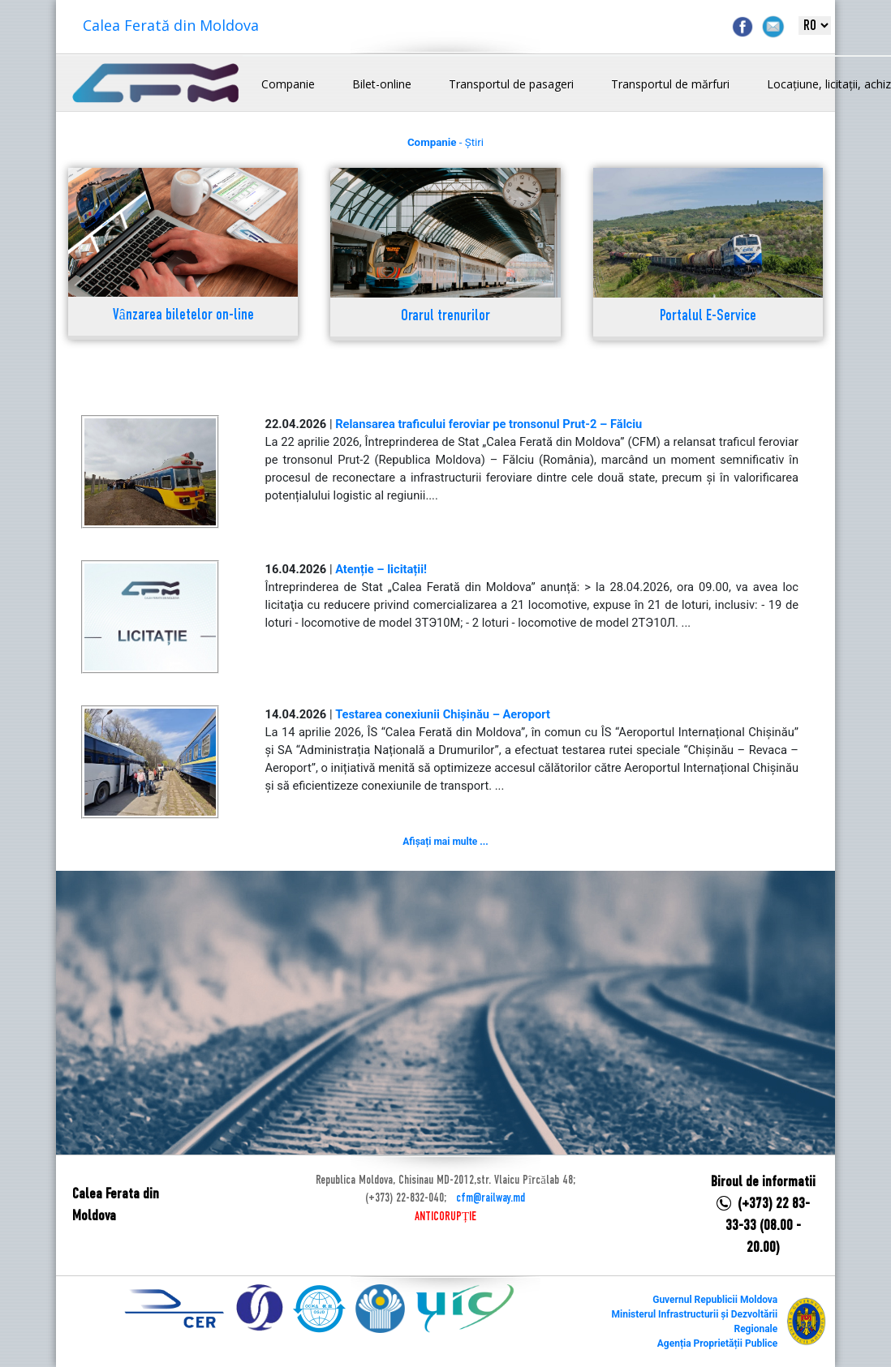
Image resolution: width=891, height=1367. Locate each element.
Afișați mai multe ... (445, 841)
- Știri (445, 142)
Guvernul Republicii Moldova (714, 1299)
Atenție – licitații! (381, 569)
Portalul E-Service (708, 317)
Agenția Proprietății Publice (717, 1343)
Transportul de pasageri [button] (511, 84)
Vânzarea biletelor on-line (183, 316)
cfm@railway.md (490, 1198)
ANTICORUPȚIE (445, 1217)
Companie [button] (288, 84)
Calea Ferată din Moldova (171, 25)
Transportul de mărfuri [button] (670, 84)
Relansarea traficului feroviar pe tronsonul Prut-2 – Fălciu (488, 424)
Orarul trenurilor (445, 317)
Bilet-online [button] (381, 84)
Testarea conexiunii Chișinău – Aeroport (442, 714)
